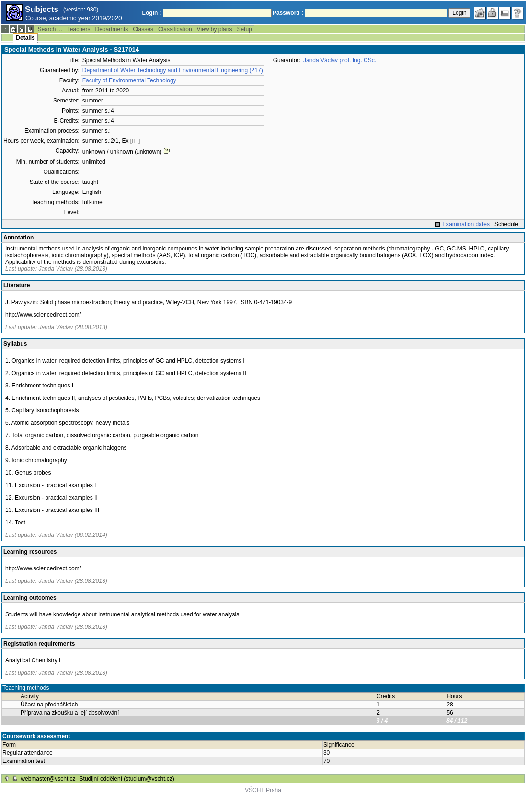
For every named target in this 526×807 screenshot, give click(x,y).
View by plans (214, 29)
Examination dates (466, 224)
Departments (111, 29)
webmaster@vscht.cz (48, 778)
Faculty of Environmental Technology (129, 80)
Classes (143, 29)
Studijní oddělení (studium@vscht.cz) (127, 778)
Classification (175, 29)
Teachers (79, 29)
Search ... (49, 29)
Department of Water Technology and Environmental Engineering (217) (172, 70)
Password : (288, 13)
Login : (151, 13)
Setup (244, 29)
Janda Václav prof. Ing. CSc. (339, 60)
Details (25, 37)
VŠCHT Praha (263, 790)
